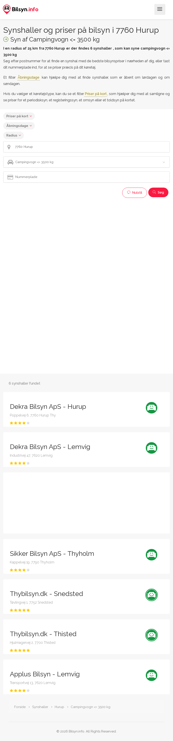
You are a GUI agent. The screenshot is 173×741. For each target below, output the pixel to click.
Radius (11, 135)
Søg (158, 192)
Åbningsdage (17, 126)
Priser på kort (17, 116)
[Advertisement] (86, 230)
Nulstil (134, 193)
